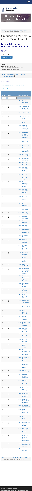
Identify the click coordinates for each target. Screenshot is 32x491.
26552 (19, 174)
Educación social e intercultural (25, 376)
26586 (19, 100)
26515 (19, 245)
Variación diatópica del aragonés (25, 102)
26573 (19, 428)
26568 (19, 106)
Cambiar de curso (6, 57)
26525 (19, 393)
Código (19, 95)
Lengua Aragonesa (6, 88)
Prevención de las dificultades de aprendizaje (25, 231)
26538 (19, 283)
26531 (19, 422)
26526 (19, 409)
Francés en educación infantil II (24, 330)
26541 (19, 132)
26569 (19, 344)
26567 (19, 145)
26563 (19, 140)
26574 (19, 196)
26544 (19, 435)
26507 (19, 374)
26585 (19, 252)
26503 (19, 276)
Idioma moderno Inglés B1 (26, 306)
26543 (19, 189)
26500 (19, 260)
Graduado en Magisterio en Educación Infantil (18, 30)
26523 (19, 289)
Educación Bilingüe (19, 85)
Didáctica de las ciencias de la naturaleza (25, 401)
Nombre (24, 95)
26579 (19, 363)
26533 (19, 116)
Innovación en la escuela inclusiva (25, 285)
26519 (19, 239)
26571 (19, 225)
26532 (19, 212)
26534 (19, 448)
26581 (19, 405)
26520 (19, 387)
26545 (19, 268)
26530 (19, 370)
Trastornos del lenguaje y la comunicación (25, 108)
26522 (19, 328)
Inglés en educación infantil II (24, 291)
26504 (19, 235)
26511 (19, 294)
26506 (19, 154)
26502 (19, 125)
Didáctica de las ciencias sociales (25, 395)
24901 (19, 310)
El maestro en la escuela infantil (25, 359)
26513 (19, 357)
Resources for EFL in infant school (25, 141)
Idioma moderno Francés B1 (25, 312)
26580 (19, 349)
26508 (19, 162)
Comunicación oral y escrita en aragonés (26, 445)
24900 (19, 305)
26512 (19, 229)
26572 (19, 399)
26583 (19, 416)
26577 (19, 208)
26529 (19, 380)
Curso (3, 95)
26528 (19, 150)
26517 (19, 112)
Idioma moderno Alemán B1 (25, 318)
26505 (19, 339)
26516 (19, 221)
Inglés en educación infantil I (24, 296)
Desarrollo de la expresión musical (26, 424)
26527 (19, 216)
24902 (19, 316)
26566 (19, 203)
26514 (19, 300)
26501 (19, 158)
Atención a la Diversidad (7, 85)
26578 (19, 121)
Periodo (9, 95)
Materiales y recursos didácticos (25, 241)
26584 (19, 322)
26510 (19, 334)
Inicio (3, 30)
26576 (19, 167)
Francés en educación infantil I (24, 335)
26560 (19, 264)
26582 (19, 443)
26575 (19, 181)
